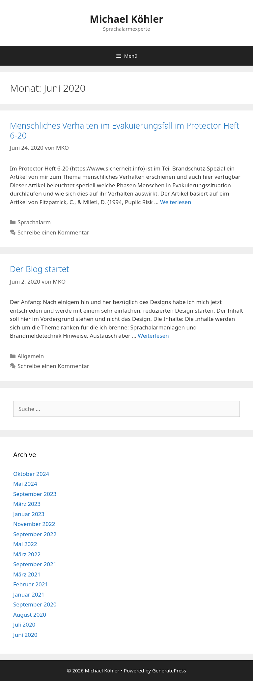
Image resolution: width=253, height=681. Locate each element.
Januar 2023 (28, 514)
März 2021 (27, 574)
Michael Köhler (126, 19)
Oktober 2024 (31, 474)
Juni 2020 (25, 634)
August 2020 (29, 614)
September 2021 (34, 564)
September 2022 (34, 534)
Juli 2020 (24, 624)
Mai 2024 (25, 483)
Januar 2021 (28, 594)
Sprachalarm (34, 222)
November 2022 (34, 524)
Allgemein (30, 356)
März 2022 (27, 554)
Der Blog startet (39, 268)
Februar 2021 (30, 584)
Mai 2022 (25, 544)
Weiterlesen (175, 202)
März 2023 (27, 504)
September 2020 (34, 604)
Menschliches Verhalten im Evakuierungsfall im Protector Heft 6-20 (124, 130)
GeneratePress (169, 670)
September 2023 (34, 494)
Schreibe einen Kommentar (53, 232)
